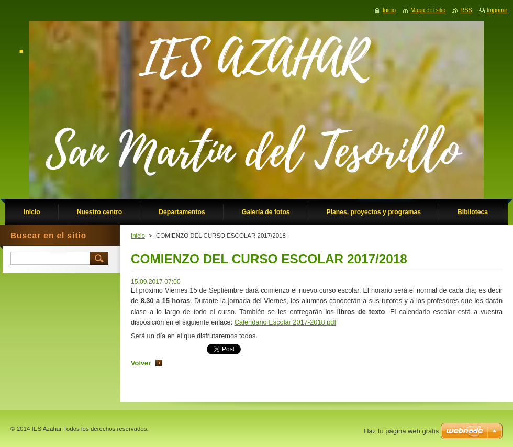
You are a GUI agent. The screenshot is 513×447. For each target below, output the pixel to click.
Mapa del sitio (427, 10)
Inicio (138, 235)
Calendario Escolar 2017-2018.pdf (285, 322)
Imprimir (497, 10)
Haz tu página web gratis (401, 431)
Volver (141, 363)
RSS (466, 10)
